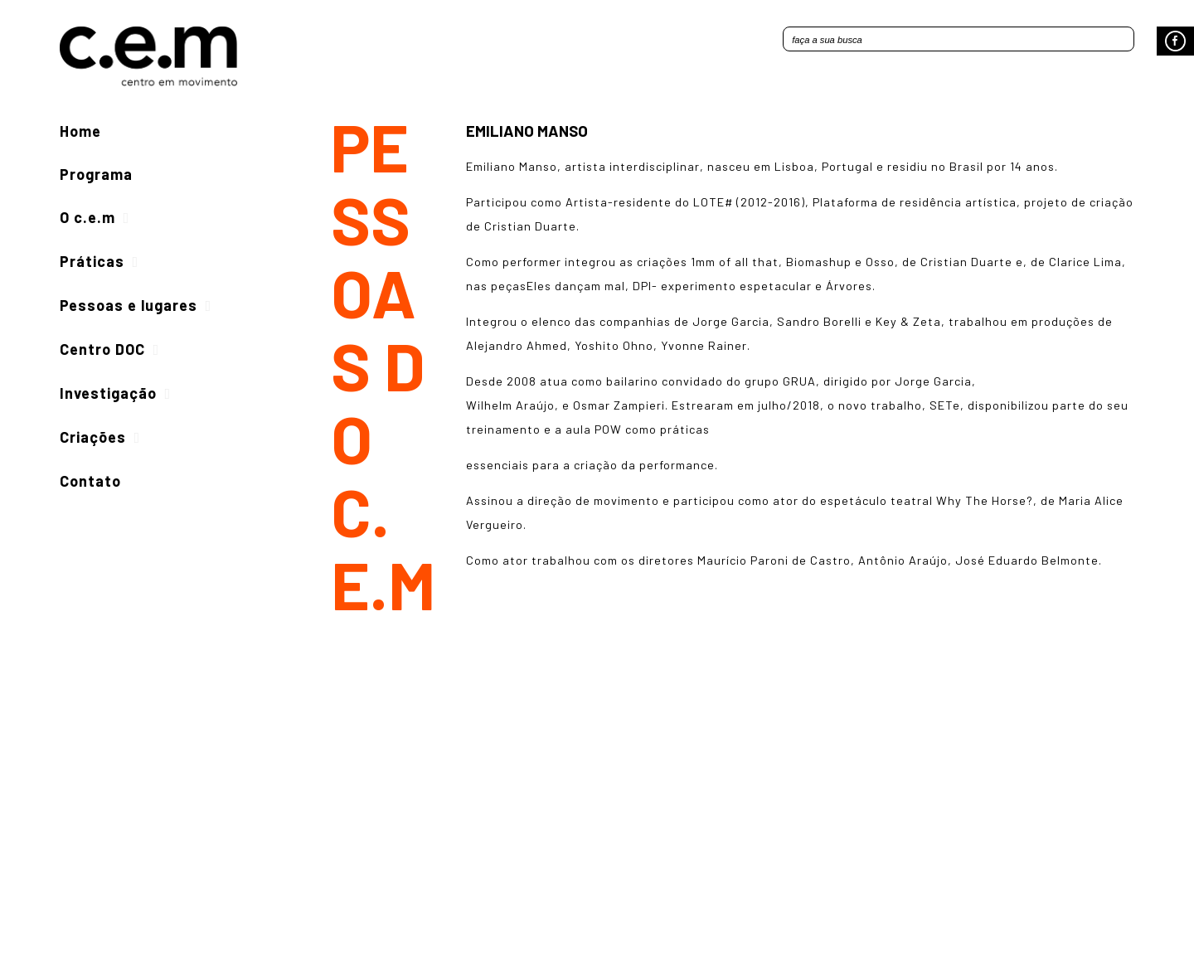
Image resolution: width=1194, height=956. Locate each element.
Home (80, 131)
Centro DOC (102, 349)
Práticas (92, 261)
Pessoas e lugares (128, 305)
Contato (90, 481)
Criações (93, 437)
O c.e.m (87, 217)
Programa (96, 174)
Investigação (108, 393)
